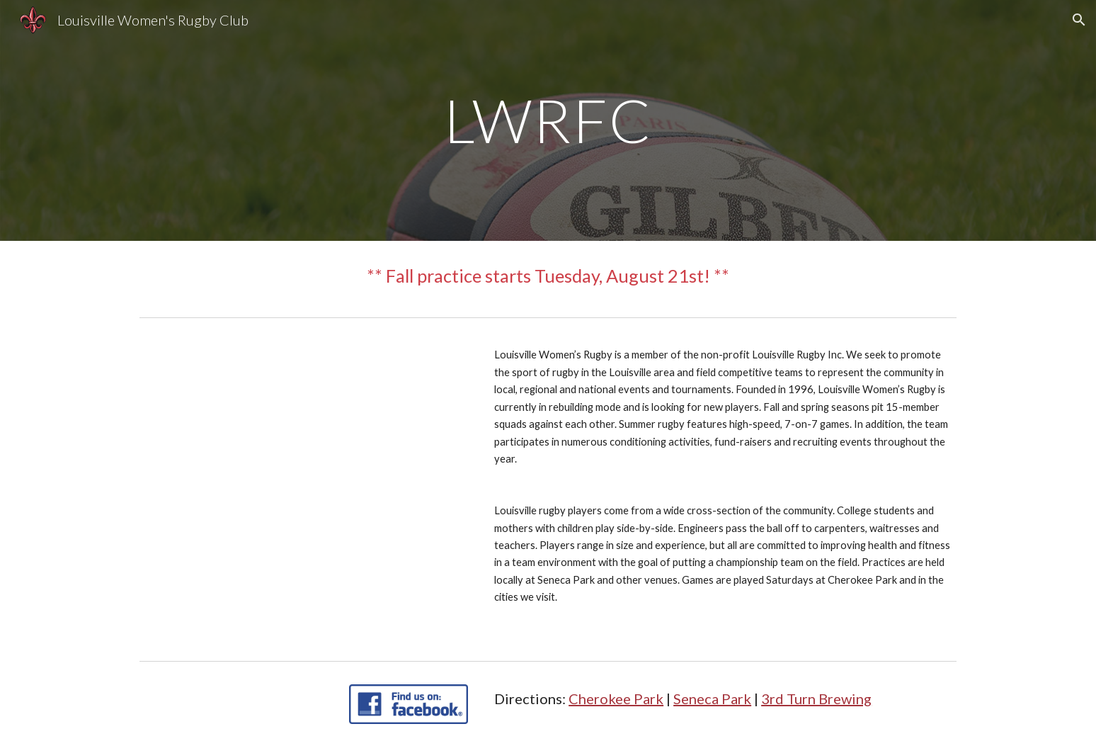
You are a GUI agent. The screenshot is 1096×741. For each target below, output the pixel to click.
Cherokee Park (616, 698)
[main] (548, 120)
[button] (1079, 20)
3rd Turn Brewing (816, 698)
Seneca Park (712, 698)
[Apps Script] (303, 453)
